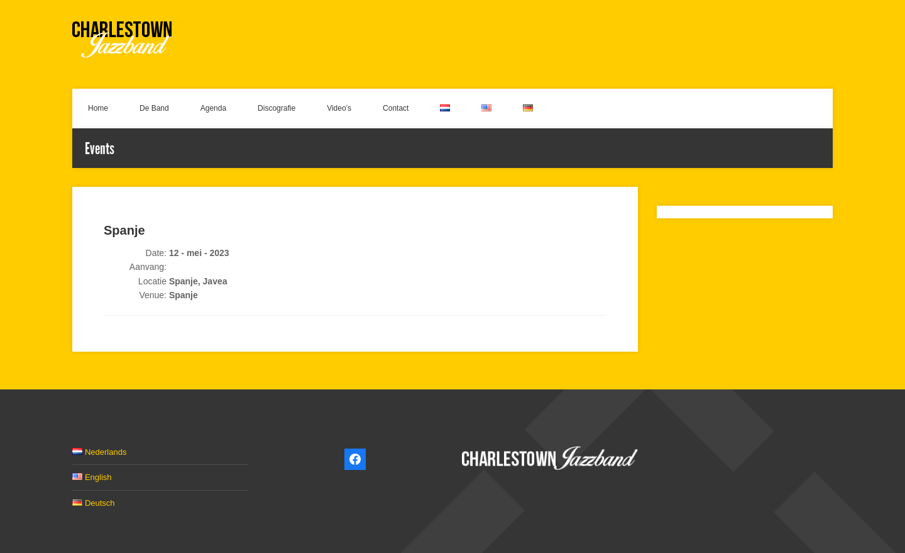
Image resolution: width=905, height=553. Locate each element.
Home (98, 108)
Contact (396, 108)
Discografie (276, 108)
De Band (154, 108)
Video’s (339, 108)
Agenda (213, 108)
